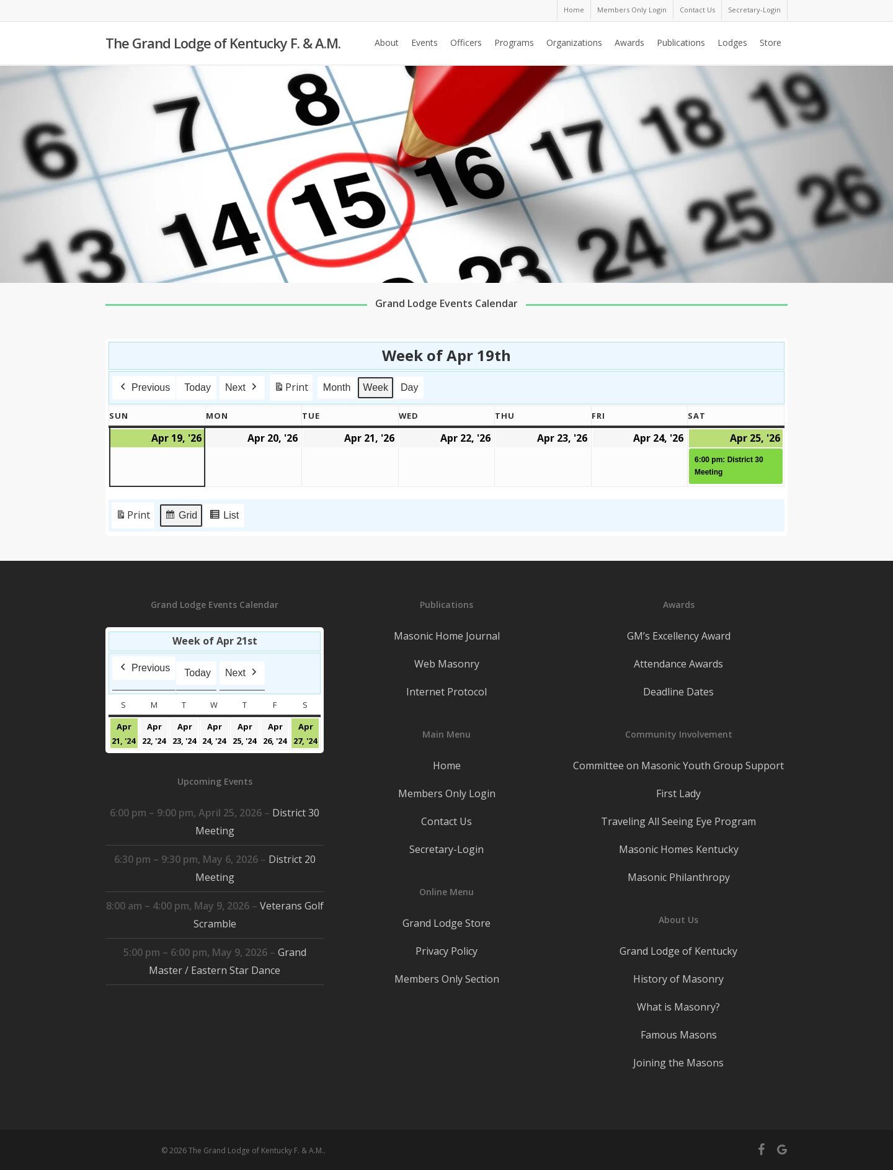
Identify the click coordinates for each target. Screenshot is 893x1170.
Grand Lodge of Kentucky (678, 951)
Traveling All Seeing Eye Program (678, 821)
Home (447, 765)
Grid (180, 517)
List (224, 517)
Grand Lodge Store (446, 923)
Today (197, 387)
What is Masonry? (678, 1007)
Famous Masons (679, 1035)
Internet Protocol (446, 692)
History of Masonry (678, 979)
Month (336, 387)
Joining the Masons (678, 1063)
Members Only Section (446, 979)
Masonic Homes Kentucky (679, 849)
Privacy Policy (446, 951)
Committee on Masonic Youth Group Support (678, 765)
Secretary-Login (446, 849)
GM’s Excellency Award (679, 636)
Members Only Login (446, 793)
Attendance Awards (678, 664)
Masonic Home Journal (447, 636)
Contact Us (446, 821)
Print (290, 390)
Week (376, 387)
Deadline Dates (678, 692)
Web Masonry (446, 664)
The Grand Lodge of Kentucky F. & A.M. (222, 44)
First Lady (678, 793)
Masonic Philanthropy (679, 877)
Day (409, 387)
